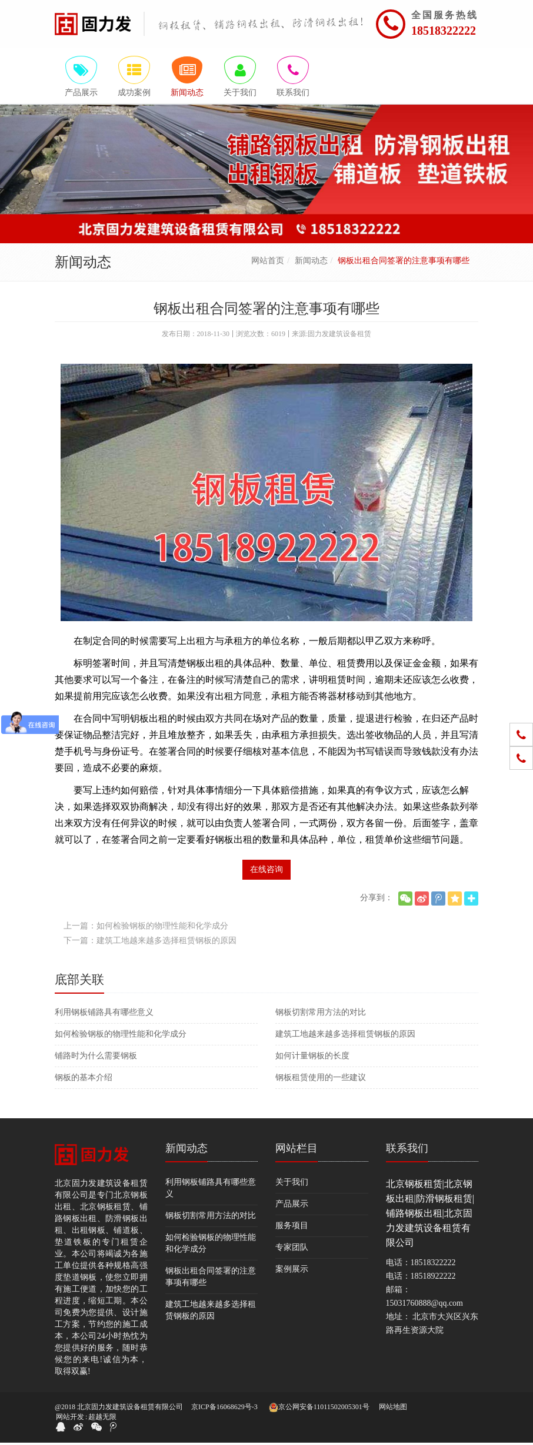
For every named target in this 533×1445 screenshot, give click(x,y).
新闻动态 (311, 262)
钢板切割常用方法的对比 (320, 1014)
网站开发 (70, 1419)
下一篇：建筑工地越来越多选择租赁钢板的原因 (150, 942)
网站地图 (393, 1409)
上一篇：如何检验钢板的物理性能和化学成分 (146, 927)
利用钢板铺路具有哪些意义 (104, 1014)
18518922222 (433, 1277)
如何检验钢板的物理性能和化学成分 (120, 1035)
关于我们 (291, 1183)
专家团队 (291, 1249)
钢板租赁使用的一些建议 (320, 1079)
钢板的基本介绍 (83, 1079)
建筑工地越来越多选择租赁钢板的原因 (345, 1035)
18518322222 (443, 30)
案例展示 (291, 1270)
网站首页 (267, 262)
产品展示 (291, 1205)
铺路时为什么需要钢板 (96, 1057)
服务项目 (291, 1227)
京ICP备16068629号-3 (224, 1409)
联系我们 (407, 1150)
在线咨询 (266, 871)
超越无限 (102, 1419)
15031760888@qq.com (425, 1304)
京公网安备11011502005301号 (319, 1409)
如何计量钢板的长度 (312, 1057)
